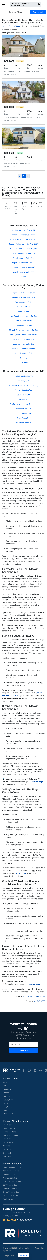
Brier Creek (7, 1125)
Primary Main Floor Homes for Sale (24, 335)
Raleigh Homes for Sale (12, 1167)
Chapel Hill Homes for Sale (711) (23, 263)
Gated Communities (11, 1192)
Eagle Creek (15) (23, 418)
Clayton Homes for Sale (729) (23, 253)
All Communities (23, 423)
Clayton (6, 1093)
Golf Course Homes (10, 1195)
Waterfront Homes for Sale (23, 339)
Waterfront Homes (10, 1188)
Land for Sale (23, 311)
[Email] (23, 1044)
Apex (5, 1082)
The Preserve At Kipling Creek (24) (23, 404)
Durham (6, 1096)
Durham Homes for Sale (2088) (23, 235)
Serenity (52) (23, 381)
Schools (23, 358)
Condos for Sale (23, 307)
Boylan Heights (9, 1128)
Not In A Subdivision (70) (23, 376)
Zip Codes (23, 362)
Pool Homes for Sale (23, 325)
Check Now (23, 1050)
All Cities (23, 277)
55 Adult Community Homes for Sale (23, 330)
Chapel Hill (7, 1089)
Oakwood (7, 1153)
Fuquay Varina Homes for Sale (23, 293)
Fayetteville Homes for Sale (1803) (23, 239)
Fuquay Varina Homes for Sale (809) (23, 244)
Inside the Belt (8, 1142)
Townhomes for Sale (23, 302)
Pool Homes (8, 1199)
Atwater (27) (23, 399)
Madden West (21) (23, 409)
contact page (37, 782)
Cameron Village (9, 1132)
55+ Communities (10, 1185)
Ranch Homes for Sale (24, 353)
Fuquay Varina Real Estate (34, 996)
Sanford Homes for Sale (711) (23, 267)
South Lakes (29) (23, 395)
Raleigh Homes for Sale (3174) (23, 230)
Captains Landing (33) (23, 390)
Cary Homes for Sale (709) (23, 272)
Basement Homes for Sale (23, 344)
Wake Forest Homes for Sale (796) (23, 249)
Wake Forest (8, 1114)
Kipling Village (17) (23, 413)
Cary (5, 1086)
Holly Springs (8, 1107)
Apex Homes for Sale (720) (23, 258)
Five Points (7, 1139)
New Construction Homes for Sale (23, 316)
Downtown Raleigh (10, 1135)
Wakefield (7, 1156)
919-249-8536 (39, 1001)
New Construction (10, 1178)
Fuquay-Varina (8, 1100)
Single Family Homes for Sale (23, 297)
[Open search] (44, 4)
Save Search (38, 12)
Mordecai (6, 1146)
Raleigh (6, 1110)
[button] (3, 4)
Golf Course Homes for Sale (23, 348)
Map (23, 1255)
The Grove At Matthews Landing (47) (23, 385)
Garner (6, 1103)
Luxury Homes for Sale (23, 321)
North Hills (7, 1149)
